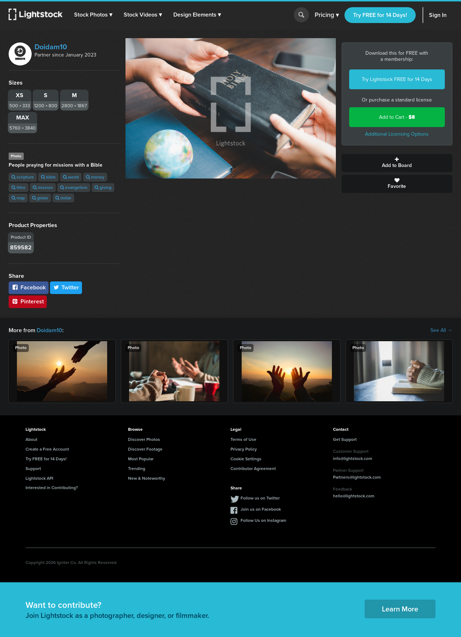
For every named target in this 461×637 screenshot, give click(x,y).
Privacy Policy (243, 449)
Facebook (29, 287)
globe (40, 198)
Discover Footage (145, 449)
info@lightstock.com (352, 458)
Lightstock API (39, 478)
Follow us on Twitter (260, 498)
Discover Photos (144, 439)
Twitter (66, 287)
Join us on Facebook (261, 509)
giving (103, 187)
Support (33, 468)
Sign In (438, 15)
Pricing (327, 15)
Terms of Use (243, 439)
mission (43, 187)
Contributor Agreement (253, 468)
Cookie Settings (245, 459)
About (31, 439)
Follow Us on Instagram (263, 520)
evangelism (73, 187)
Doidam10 (51, 46)
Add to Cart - (397, 117)
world (71, 177)
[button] (93, 14)
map (18, 198)
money (95, 177)
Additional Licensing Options (397, 134)
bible (48, 177)
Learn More (400, 609)
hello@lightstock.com (353, 496)
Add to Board (397, 163)
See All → (441, 330)
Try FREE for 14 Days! (380, 15)
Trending (136, 468)
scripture (23, 177)
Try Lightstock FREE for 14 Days (397, 79)
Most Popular (141, 459)
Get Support (345, 439)
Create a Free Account (47, 449)
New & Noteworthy (146, 478)
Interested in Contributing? (52, 487)
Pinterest (28, 301)
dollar (63, 198)
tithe (19, 187)
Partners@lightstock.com (357, 477)
